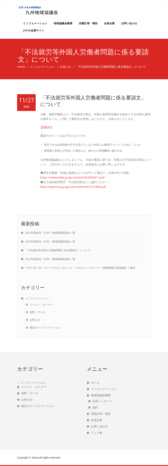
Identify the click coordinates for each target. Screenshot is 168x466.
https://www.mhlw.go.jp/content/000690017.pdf (72, 177)
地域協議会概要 (63, 23)
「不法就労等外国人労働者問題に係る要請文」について (93, 100)
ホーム (95, 382)
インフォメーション (35, 23)
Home (21, 66)
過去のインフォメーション (45, 327)
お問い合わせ (129, 23)
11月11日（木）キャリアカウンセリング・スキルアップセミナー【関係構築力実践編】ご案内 (80, 267)
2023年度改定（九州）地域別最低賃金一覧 (50, 241)
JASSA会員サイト (33, 30)
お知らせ (65, 66)
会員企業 (109, 23)
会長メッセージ (102, 401)
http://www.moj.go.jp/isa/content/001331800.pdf (73, 187)
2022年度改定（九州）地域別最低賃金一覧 (50, 259)
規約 (95, 407)
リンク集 (96, 432)
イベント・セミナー (41, 304)
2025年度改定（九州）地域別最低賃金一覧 (50, 232)
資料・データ (37, 312)
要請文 (46, 127)
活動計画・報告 (88, 23)
